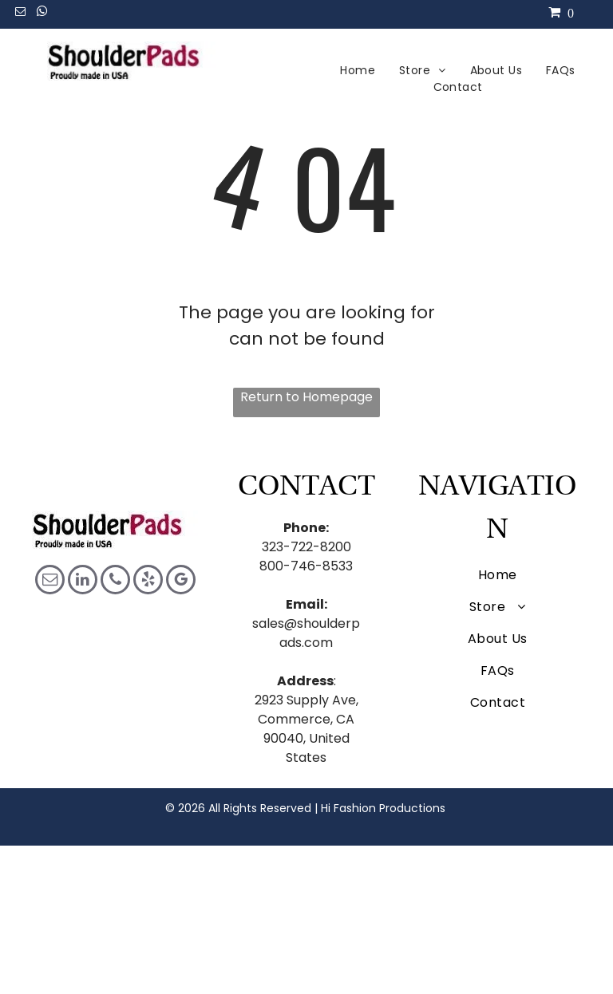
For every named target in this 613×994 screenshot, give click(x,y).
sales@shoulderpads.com (306, 633)
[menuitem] (357, 70)
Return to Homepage (306, 397)
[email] (20, 14)
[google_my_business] (181, 581)
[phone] (115, 581)
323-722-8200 (306, 547)
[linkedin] (82, 581)
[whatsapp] (41, 14)
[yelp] (148, 581)
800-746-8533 (306, 566)
